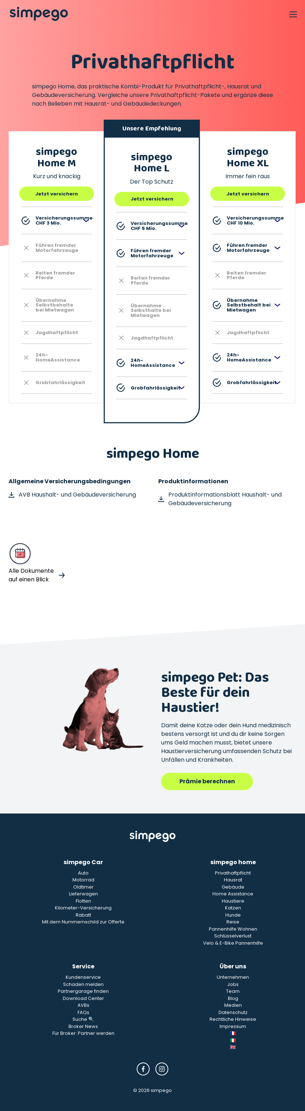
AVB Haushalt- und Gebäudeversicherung (72, 494)
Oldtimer (83, 887)
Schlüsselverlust (233, 935)
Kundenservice (83, 977)
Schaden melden (83, 984)
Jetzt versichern (56, 193)
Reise (232, 921)
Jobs (233, 984)
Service (83, 966)
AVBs (83, 1005)
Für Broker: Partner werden (83, 1033)
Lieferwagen (83, 893)
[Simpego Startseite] (152, 836)
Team (233, 991)
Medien (233, 1005)
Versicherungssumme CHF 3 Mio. (56, 220)
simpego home (233, 862)
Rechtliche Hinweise (233, 1019)
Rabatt (83, 915)
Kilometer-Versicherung (83, 907)
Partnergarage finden (83, 991)
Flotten (83, 901)
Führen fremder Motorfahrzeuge (144, 253)
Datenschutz (233, 1012)
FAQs (83, 1012)
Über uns (233, 966)
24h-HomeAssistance (145, 363)
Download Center (83, 998)
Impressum (233, 1026)
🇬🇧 (233, 1047)
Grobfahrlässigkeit (148, 387)
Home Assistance (232, 893)
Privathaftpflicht (233, 873)
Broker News (83, 1026)
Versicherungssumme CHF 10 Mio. (247, 220)
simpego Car (83, 862)
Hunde (233, 915)
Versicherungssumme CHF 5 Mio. (151, 226)
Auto (83, 873)
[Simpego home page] (39, 14)
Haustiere (233, 901)
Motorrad (83, 879)
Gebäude (233, 887)
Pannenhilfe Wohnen (233, 929)
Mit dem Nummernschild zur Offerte (83, 921)
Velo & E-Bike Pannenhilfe (233, 943)
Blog (233, 998)
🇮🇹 (233, 1040)
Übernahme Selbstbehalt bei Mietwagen (241, 305)
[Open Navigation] (292, 14)
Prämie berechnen (207, 781)
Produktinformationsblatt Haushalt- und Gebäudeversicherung (220, 498)
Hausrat (233, 879)
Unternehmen (233, 977)
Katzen (233, 907)
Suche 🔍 (83, 1019)
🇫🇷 (233, 1033)
